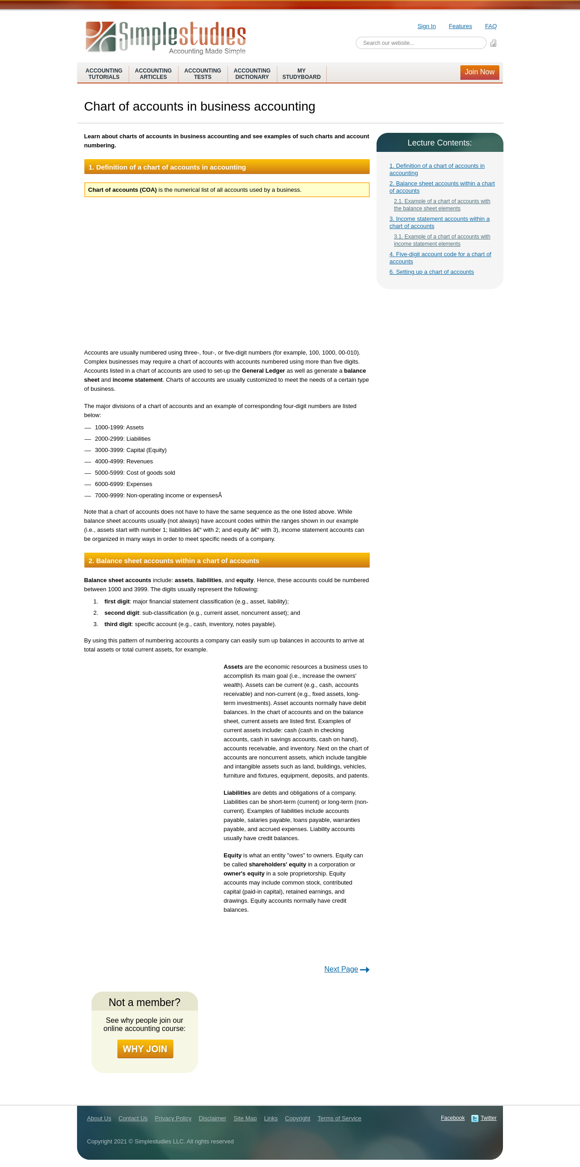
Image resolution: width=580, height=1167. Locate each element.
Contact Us (132, 1118)
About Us (99, 1118)
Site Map (244, 1118)
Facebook (453, 1118)
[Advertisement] (227, 272)
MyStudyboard (301, 74)
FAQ (491, 26)
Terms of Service (340, 1118)
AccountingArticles (153, 74)
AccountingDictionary (252, 74)
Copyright (297, 1118)
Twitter (489, 1118)
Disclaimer (213, 1118)
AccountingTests (202, 74)
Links (271, 1118)
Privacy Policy (173, 1118)
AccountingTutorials (104, 74)
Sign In (426, 26)
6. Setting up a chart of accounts (432, 271)
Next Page (341, 969)
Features (460, 26)
